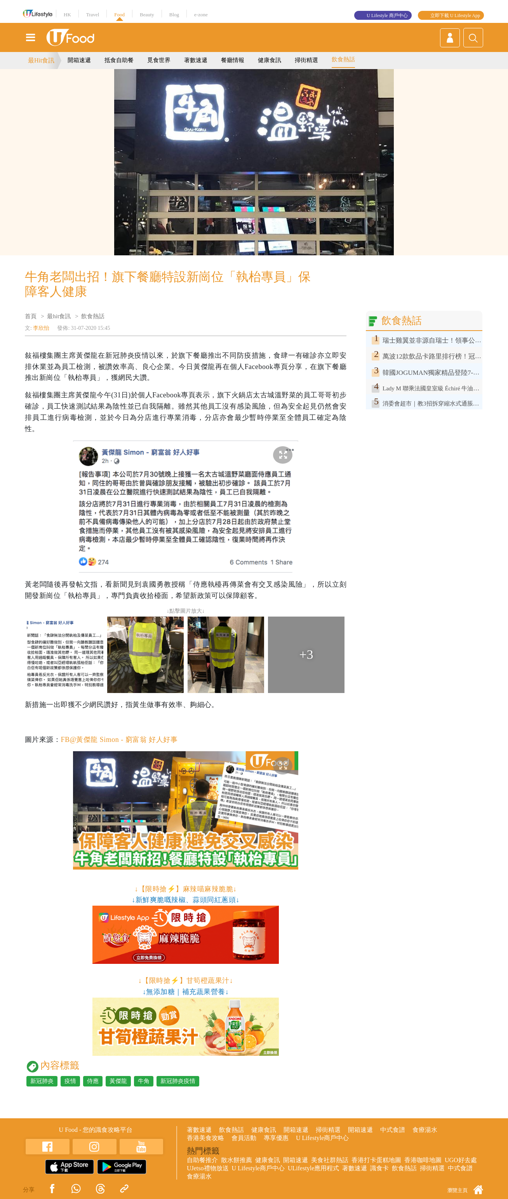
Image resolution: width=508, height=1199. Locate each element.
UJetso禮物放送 (208, 1168)
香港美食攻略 (205, 1138)
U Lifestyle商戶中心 (322, 1138)
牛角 (144, 1081)
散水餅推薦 (236, 1160)
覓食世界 (158, 60)
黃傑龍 (118, 1081)
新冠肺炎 (42, 1081)
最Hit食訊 (41, 60)
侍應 (93, 1081)
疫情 (70, 1081)
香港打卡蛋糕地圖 (376, 1160)
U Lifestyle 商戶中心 (387, 15)
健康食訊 (269, 60)
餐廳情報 (232, 60)
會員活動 (243, 1138)
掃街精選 (306, 60)
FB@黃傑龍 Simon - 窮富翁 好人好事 (119, 739)
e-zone (201, 14)
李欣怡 (41, 328)
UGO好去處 (461, 1160)
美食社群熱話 (329, 1160)
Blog (174, 14)
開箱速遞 (79, 60)
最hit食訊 (59, 316)
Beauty (147, 14)
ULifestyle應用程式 (313, 1168)
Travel (92, 14)
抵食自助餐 (119, 60)
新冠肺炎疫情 (177, 1081)
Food (119, 14)
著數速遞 (195, 60)
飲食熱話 (343, 59)
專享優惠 (276, 1138)
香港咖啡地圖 (423, 1160)
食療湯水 (424, 1129)
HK (67, 14)
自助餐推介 (202, 1160)
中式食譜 (392, 1129)
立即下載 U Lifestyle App (455, 15)
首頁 (31, 316)
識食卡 (379, 1168)
